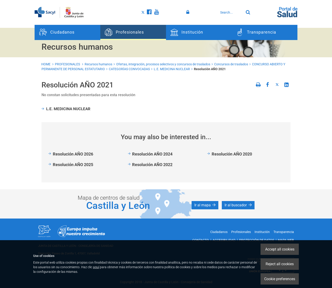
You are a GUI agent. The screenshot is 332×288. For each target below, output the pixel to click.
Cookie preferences (279, 279)
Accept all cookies (279, 249)
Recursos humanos (98, 64)
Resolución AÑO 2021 (210, 69)
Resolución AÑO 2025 (73, 164)
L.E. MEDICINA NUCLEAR (172, 69)
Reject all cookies (280, 264)
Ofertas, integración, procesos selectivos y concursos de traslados (163, 64)
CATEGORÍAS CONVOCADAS (129, 69)
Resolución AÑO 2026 (73, 154)
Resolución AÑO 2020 (232, 154)
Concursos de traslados (231, 64)
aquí (96, 267)
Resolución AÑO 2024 (152, 154)
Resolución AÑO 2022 (152, 164)
